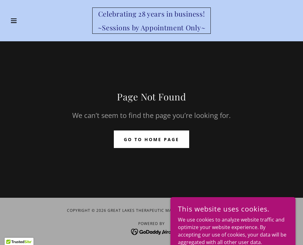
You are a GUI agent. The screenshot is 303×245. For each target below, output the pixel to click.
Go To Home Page (151, 139)
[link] (151, 28)
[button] (29, 20)
